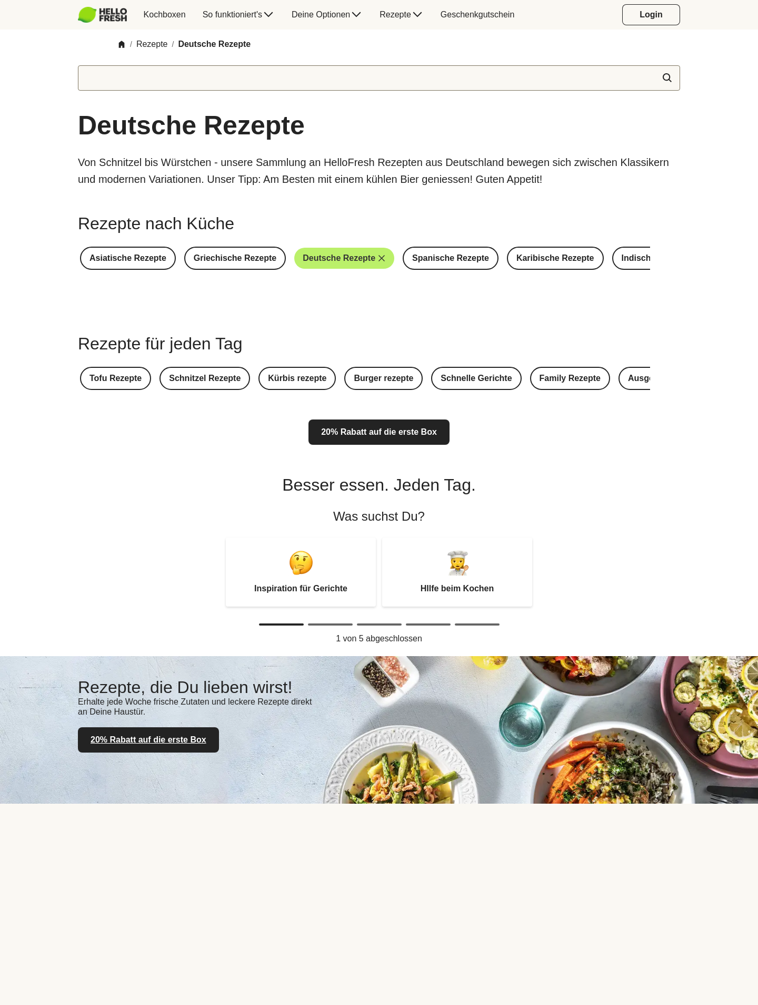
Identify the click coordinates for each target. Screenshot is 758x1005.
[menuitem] (106, 15)
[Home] (121, 44)
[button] (128, 258)
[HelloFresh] (102, 15)
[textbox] (379, 78)
